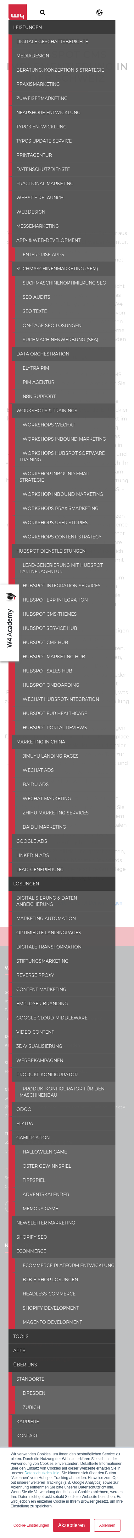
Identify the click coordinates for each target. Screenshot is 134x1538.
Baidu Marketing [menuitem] (40, 820)
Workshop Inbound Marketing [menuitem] (59, 487)
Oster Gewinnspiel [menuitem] (43, 1153)
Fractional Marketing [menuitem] (41, 183)
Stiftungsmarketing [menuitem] (39, 948)
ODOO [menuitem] (20, 1096)
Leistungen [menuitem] (23, 27)
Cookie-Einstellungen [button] (31, 1525)
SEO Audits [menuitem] (33, 296)
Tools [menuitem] (17, 1323)
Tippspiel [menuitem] (30, 1167)
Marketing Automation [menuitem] (42, 905)
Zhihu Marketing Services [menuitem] (52, 806)
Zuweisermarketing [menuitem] (38, 98)
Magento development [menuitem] (48, 1309)
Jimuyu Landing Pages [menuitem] (47, 749)
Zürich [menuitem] (27, 1394)
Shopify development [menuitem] (47, 1295)
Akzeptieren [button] (71, 1525)
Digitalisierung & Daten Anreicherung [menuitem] (62, 891)
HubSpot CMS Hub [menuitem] (41, 635)
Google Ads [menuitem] (28, 834)
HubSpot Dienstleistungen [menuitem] (47, 544)
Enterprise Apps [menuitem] (39, 254)
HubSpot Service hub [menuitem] (46, 621)
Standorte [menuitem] (27, 1366)
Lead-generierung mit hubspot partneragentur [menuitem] (57, 561)
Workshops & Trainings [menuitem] (43, 410)
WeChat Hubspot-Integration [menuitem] (57, 692)
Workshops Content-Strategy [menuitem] (58, 530)
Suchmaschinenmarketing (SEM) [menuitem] (53, 268)
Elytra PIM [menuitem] (32, 367)
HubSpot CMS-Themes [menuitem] (46, 607)
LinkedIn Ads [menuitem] (29, 848)
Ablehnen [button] (107, 1525)
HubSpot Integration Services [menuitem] (58, 579)
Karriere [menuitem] (24, 1408)
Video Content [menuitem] (31, 1019)
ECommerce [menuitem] (27, 1238)
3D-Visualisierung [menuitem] (36, 1033)
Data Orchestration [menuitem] (39, 353)
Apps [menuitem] (15, 1337)
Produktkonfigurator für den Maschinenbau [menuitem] (58, 1079)
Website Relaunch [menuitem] (36, 197)
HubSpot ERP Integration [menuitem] (51, 593)
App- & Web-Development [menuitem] (45, 240)
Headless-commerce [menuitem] (45, 1280)
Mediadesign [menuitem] (29, 55)
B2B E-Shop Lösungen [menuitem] (46, 1266)
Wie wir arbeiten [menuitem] (34, 1437)
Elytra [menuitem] (21, 1110)
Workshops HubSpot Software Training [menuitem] (58, 456)
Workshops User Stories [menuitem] (51, 516)
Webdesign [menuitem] (27, 211)
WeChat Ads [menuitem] (34, 763)
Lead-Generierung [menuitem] (36, 863)
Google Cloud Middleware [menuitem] (48, 1004)
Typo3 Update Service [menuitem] (40, 140)
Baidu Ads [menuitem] (32, 777)
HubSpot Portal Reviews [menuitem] (51, 721)
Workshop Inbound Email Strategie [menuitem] (65, 473)
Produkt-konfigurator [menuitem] (43, 1061)
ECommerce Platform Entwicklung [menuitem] (65, 1252)
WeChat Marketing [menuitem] (43, 792)
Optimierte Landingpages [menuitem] (45, 919)
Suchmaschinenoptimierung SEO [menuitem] (61, 282)
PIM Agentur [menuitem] (35, 381)
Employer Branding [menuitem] (38, 990)
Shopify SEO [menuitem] (28, 1224)
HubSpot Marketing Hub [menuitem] (50, 650)
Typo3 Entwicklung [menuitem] (38, 126)
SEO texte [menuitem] (31, 311)
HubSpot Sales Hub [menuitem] (44, 664)
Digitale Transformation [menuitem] (45, 933)
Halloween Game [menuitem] (41, 1139)
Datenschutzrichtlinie (42, 1473)
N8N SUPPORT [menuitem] (35, 396)
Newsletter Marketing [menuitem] (42, 1209)
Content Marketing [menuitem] (38, 976)
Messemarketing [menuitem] (34, 225)
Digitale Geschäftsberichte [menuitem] (48, 41)
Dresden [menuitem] (30, 1380)
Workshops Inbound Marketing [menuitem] (60, 438)
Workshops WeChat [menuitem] (45, 424)
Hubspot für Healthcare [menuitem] (51, 706)
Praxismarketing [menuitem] (34, 83)
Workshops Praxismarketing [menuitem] (57, 501)
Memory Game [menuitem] (36, 1195)
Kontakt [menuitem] (23, 1422)
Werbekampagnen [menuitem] (36, 1047)
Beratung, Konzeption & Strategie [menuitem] (56, 69)
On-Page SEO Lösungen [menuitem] (48, 325)
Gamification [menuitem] (29, 1124)
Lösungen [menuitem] (22, 877)
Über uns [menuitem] (21, 1351)
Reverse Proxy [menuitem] (31, 962)
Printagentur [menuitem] (30, 154)
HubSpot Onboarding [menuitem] (47, 678)
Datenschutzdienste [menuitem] (39, 169)
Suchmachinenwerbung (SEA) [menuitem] (57, 339)
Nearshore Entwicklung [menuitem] (45, 112)
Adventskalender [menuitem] (42, 1181)
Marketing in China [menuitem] (37, 735)
